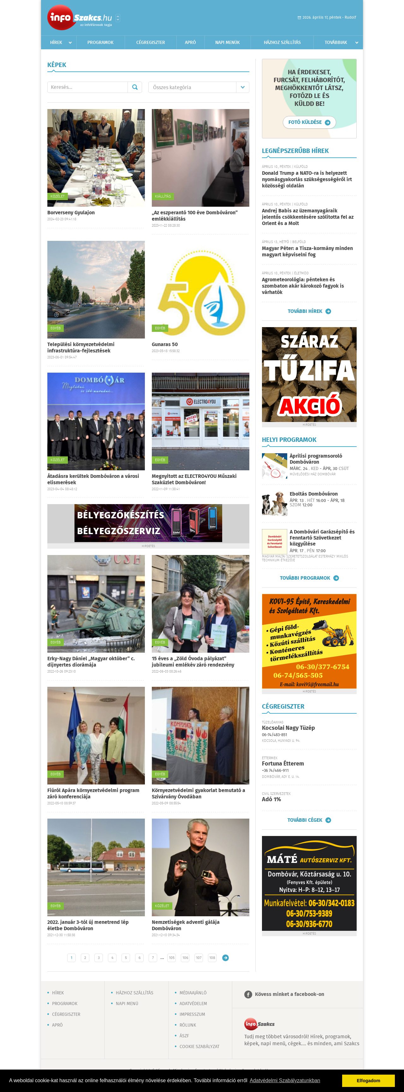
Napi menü (127, 1003)
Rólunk (188, 1025)
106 (185, 958)
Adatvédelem (193, 1003)
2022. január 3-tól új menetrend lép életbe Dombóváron (88, 925)
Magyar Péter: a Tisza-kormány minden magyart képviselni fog (307, 252)
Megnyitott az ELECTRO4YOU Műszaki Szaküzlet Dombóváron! (194, 480)
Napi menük (227, 42)
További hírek (305, 311)
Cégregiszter (150, 42)
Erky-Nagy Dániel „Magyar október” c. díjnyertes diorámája (91, 662)
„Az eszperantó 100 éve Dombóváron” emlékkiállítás (195, 216)
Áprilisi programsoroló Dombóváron (316, 459)
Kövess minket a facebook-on (289, 994)
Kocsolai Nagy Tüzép (288, 728)
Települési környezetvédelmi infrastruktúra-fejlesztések (81, 348)
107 (198, 958)
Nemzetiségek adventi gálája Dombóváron (186, 925)
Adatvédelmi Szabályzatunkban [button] (285, 1080)
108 (212, 958)
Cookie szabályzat (199, 1046)
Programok (100, 42)
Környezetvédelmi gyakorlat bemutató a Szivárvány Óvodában (198, 794)
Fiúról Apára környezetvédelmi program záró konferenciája (93, 794)
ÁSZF (184, 1036)
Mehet (135, 87)
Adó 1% (271, 799)
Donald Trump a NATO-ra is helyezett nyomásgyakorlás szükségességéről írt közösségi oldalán (307, 179)
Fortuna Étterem (283, 764)
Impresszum (192, 1014)
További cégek (305, 820)
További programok (305, 578)
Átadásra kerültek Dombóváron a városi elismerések (93, 480)
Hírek (56, 42)
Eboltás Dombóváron (314, 494)
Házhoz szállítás (282, 42)
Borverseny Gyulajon (71, 213)
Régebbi (225, 958)
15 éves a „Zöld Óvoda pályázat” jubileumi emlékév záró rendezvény (193, 662)
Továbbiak (336, 42)
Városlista (118, 18)
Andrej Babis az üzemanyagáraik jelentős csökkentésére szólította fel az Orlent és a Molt (308, 217)
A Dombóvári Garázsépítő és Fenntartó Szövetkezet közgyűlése (322, 538)
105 (172, 958)
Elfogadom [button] (368, 1080)
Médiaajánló (193, 993)
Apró (190, 42)
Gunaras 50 (165, 345)
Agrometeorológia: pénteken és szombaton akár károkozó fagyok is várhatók (303, 286)
